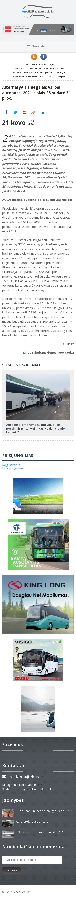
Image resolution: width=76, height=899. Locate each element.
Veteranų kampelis (25, 76)
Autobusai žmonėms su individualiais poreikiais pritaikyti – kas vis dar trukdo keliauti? (35, 428)
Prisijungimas (13, 468)
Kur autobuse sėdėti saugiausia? (40, 811)
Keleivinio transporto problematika (39, 68)
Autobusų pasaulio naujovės (32, 72)
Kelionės (45, 76)
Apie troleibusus (28, 821)
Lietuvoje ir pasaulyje (39, 64)
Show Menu (37, 46)
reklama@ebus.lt (26, 776)
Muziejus (59, 76)
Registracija (11, 465)
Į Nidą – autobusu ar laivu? (35, 832)
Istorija (59, 72)
